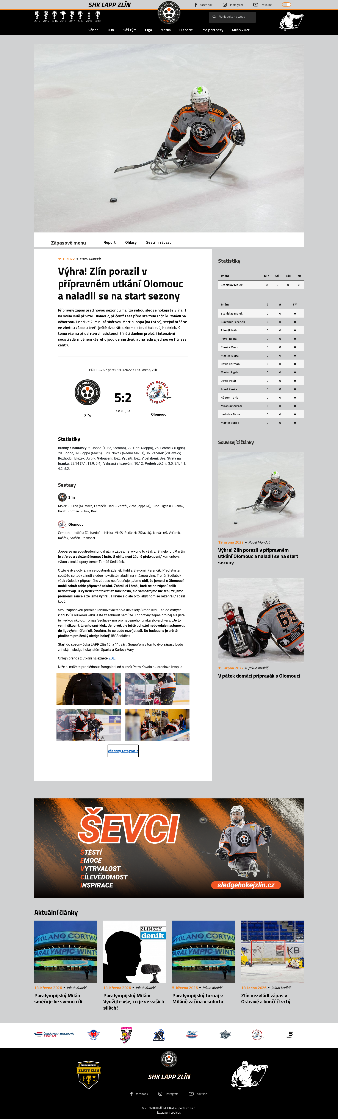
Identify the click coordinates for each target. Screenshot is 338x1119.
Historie (186, 30)
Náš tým (129, 30)
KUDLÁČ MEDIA (162, 1108)
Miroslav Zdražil (232, 406)
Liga (148, 30)
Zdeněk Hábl (229, 330)
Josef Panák (229, 389)
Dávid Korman (230, 364)
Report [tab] (110, 242)
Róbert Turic (229, 397)
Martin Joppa (230, 355)
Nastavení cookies (169, 1112)
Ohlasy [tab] (131, 242)
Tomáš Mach (229, 347)
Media (166, 30)
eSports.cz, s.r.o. (185, 1108)
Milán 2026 (241, 30)
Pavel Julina (229, 338)
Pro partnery (212, 30)
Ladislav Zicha (230, 414)
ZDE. (112, 658)
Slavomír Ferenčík (233, 321)
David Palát (228, 380)
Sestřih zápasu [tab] (159, 242)
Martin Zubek (230, 422)
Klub (110, 30)
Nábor (93, 30)
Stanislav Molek (232, 284)
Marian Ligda (229, 372)
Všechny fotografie (123, 750)
